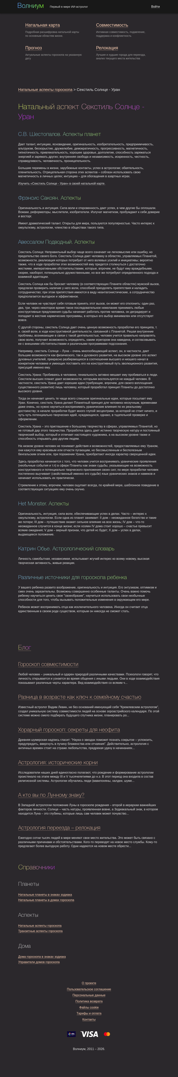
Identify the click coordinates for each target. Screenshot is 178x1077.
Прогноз (33, 47)
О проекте (89, 983)
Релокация (107, 47)
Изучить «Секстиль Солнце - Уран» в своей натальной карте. (61, 183)
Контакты (89, 1019)
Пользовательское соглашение (89, 989)
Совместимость (112, 25)
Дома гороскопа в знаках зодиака (42, 956)
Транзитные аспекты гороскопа (40, 931)
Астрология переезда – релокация (59, 828)
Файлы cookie (89, 1007)
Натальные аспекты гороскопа (45, 89)
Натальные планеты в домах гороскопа (46, 900)
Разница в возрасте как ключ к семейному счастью (79, 697)
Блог (24, 648)
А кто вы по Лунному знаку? (51, 795)
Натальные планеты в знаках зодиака (45, 894)
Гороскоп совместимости (48, 664)
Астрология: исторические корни (58, 762)
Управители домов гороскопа (39, 962)
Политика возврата (89, 1001)
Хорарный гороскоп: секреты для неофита (69, 730)
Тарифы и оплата (89, 1013)
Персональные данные (89, 995)
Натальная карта (42, 25)
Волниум (30, 6)
